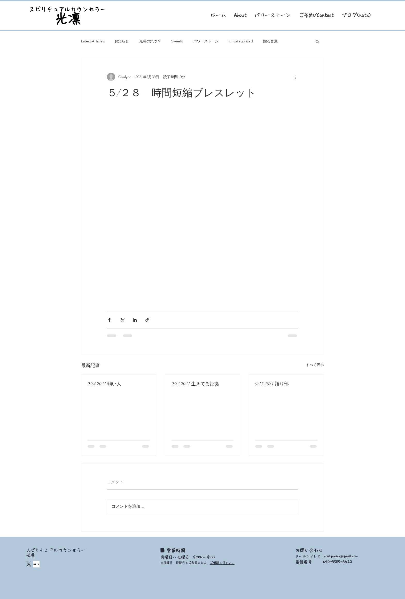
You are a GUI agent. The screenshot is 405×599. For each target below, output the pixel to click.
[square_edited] (36, 564)
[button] (317, 41)
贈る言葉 (270, 41)
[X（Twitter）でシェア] (122, 319)
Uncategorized (241, 41)
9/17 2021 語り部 (272, 384)
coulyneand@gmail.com (341, 556)
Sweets (177, 41)
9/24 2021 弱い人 (104, 384)
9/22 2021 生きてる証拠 (195, 384)
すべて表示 (315, 364)
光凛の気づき (150, 41)
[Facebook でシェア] (109, 319)
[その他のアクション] (295, 77)
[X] (28, 564)
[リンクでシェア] (147, 319)
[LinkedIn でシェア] (134, 319)
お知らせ (121, 41)
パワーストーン (206, 41)
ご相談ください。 (222, 562)
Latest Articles (92, 41)
